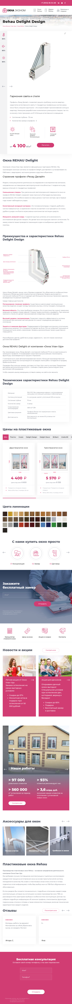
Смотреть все (51, 650)
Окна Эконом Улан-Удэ (9, 26)
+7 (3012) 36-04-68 (48, 3)
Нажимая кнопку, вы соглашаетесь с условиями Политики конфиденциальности (17, 1000)
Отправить (42, 604)
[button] (39, 61)
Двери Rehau (49, 10)
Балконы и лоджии (63, 10)
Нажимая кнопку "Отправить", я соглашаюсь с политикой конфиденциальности (13, 612)
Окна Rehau (38, 10)
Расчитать (45, 145)
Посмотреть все (51, 910)
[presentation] (4, 552)
